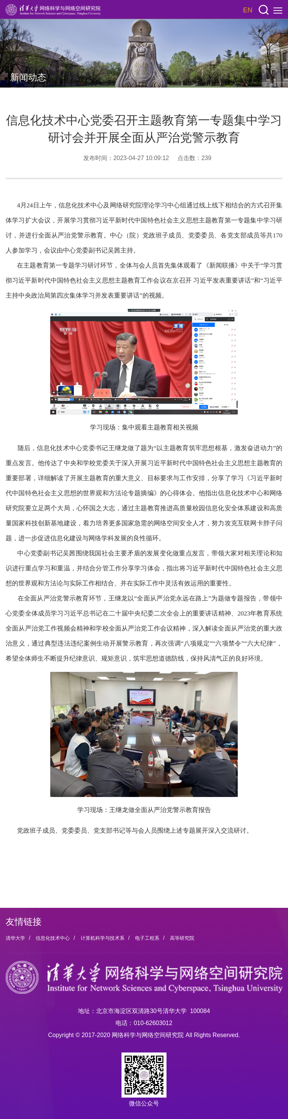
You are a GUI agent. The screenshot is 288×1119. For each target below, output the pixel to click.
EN (247, 10)
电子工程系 (147, 938)
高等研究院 (182, 938)
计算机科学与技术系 (102, 938)
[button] (263, 10)
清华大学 (15, 938)
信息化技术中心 (53, 938)
